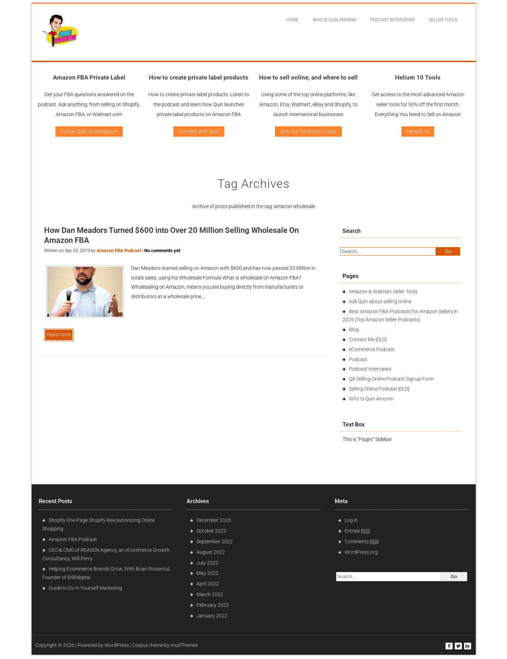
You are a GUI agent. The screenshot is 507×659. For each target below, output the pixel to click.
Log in (351, 520)
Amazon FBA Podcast (119, 250)
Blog (354, 329)
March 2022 (209, 594)
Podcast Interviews (370, 369)
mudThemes (184, 645)
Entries (357, 531)
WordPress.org (361, 552)
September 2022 (214, 541)
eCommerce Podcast (372, 349)
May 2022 (207, 573)
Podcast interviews (392, 19)
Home (292, 19)
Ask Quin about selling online (380, 301)
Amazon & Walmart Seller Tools (383, 291)
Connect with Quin (199, 131)
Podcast (358, 359)
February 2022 (212, 605)
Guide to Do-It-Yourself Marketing (86, 588)
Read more (59, 334)
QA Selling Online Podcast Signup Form (391, 379)
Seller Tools (443, 19)
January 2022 (211, 616)
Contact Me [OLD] (368, 339)
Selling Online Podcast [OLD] (379, 389)
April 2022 (207, 584)
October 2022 (211, 531)
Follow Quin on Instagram (89, 131)
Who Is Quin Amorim (334, 19)
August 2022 (210, 552)
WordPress (116, 645)
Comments (362, 541)
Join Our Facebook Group (308, 131)
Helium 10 (418, 131)
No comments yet (162, 250)
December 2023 (213, 520)
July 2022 (207, 563)
